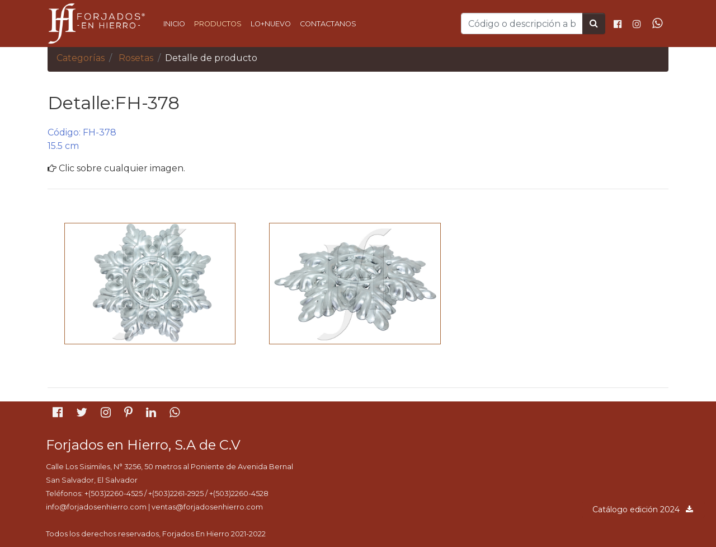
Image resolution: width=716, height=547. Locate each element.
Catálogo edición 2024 (643, 509)
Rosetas (136, 58)
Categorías (80, 58)
